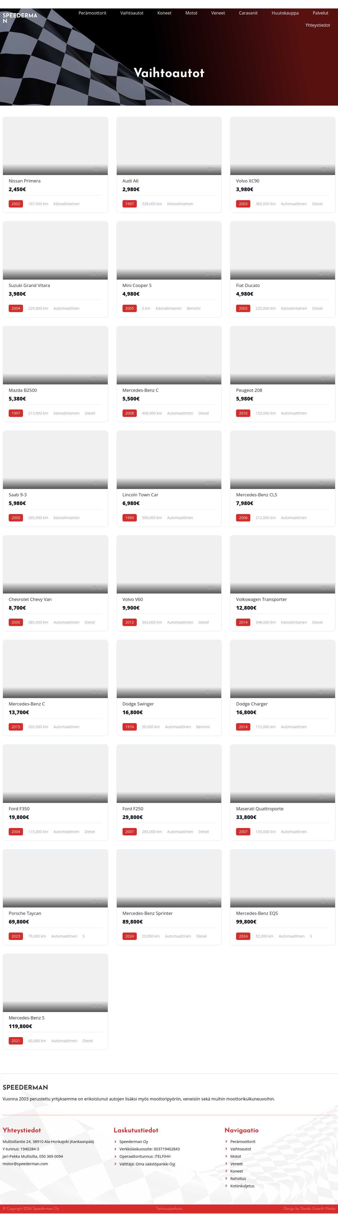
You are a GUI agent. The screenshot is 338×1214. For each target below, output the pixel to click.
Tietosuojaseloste (169, 1209)
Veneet (218, 13)
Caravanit (248, 13)
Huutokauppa (285, 13)
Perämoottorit (92, 13)
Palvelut (320, 13)
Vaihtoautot (131, 13)
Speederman (20, 18)
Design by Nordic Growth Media (309, 1209)
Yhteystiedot (318, 25)
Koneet (164, 13)
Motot (191, 13)
